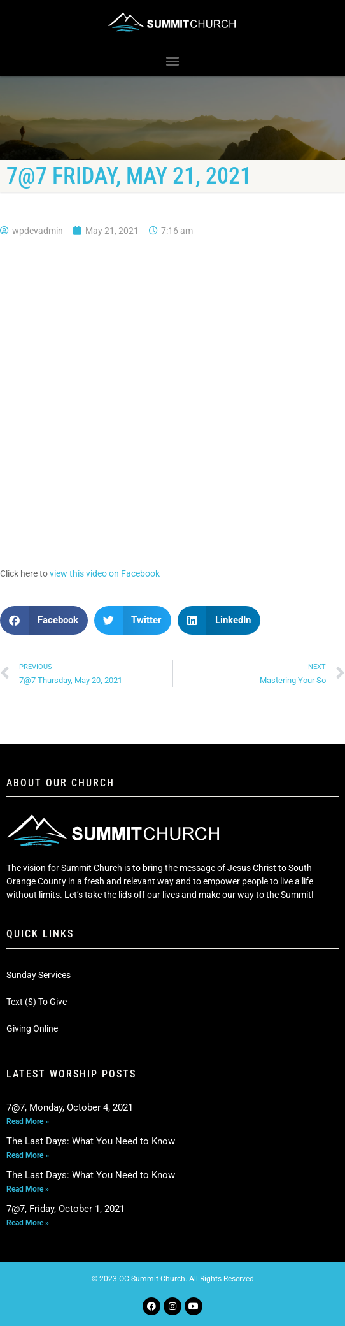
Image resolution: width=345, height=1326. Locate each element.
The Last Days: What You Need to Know (90, 1141)
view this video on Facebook (105, 573)
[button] (172, 60)
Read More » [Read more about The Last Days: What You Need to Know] (27, 1155)
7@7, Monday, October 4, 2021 (69, 1107)
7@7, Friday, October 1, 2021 (65, 1208)
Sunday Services (38, 975)
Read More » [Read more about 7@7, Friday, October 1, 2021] (27, 1222)
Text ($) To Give (36, 1002)
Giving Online (32, 1028)
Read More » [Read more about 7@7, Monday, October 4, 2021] (27, 1121)
